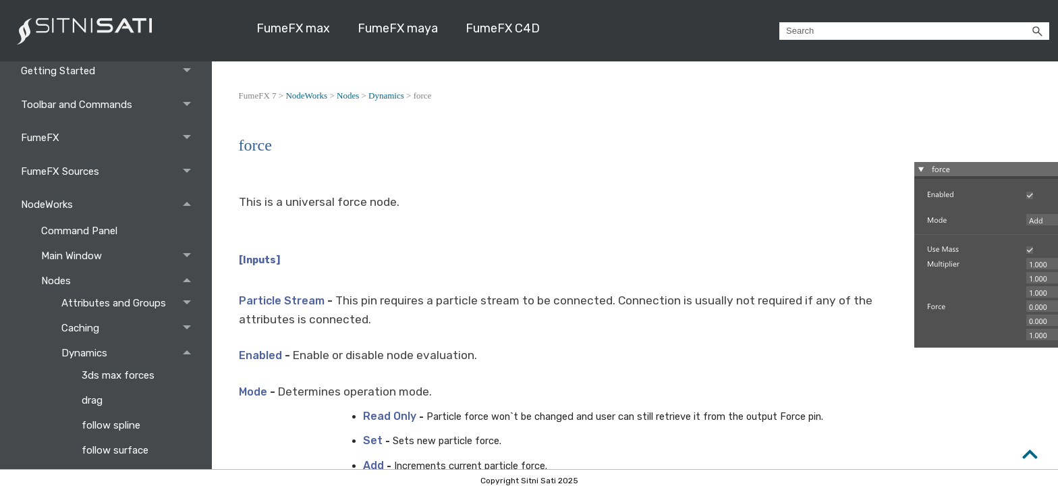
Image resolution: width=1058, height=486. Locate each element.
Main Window (119, 256)
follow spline (112, 425)
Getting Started (109, 71)
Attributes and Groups (129, 303)
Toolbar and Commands (109, 104)
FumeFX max (293, 28)
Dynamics (129, 353)
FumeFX (109, 137)
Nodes (119, 281)
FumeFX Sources (109, 171)
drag (93, 400)
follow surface (116, 450)
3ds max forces (119, 375)
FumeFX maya (398, 28)
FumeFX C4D (503, 28)
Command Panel (80, 231)
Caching (129, 328)
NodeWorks (109, 204)
